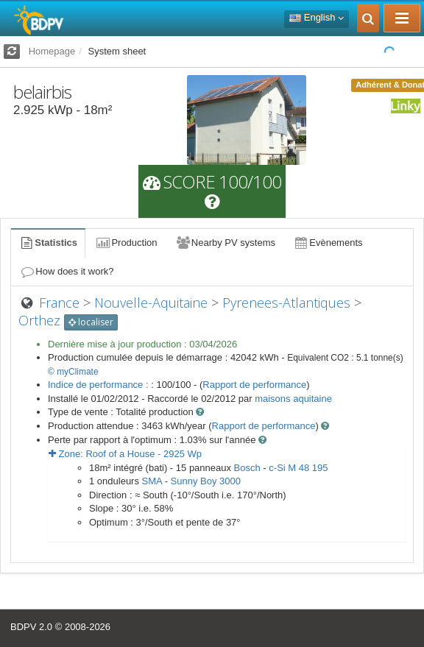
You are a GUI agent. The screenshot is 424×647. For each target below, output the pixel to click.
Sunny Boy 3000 (206, 481)
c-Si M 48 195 (298, 467)
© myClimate (73, 372)
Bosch (247, 467)
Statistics (47, 242)
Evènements (328, 242)
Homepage (52, 51)
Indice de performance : (99, 384)
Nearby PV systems (225, 242)
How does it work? (66, 271)
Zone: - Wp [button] (125, 453)
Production (126, 242)
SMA (152, 481)
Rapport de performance (254, 384)
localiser (90, 322)
